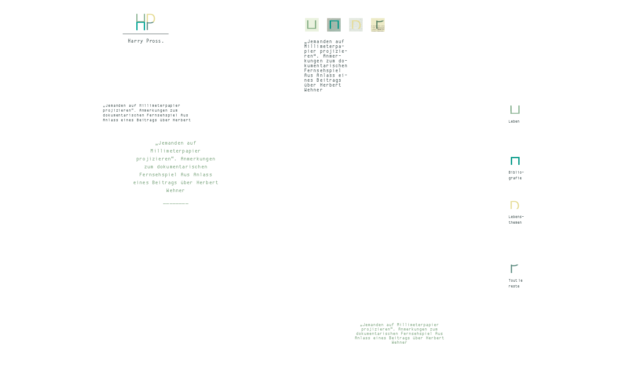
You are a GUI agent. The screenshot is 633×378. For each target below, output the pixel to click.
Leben (514, 121)
